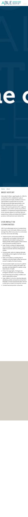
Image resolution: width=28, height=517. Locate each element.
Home (3, 189)
